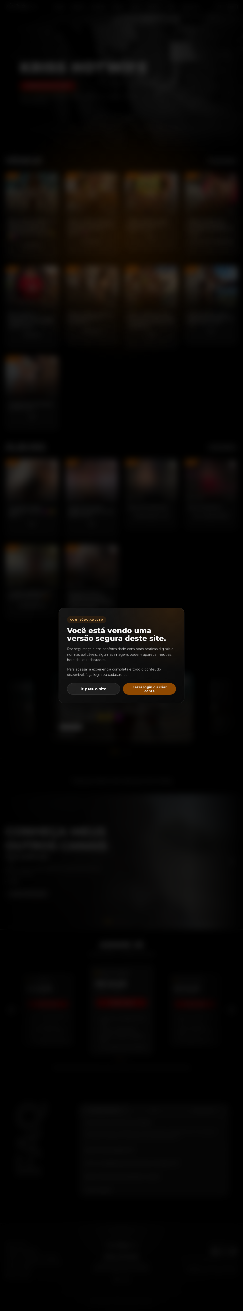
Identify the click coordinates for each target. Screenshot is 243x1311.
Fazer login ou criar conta (149, 689)
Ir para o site (93, 689)
